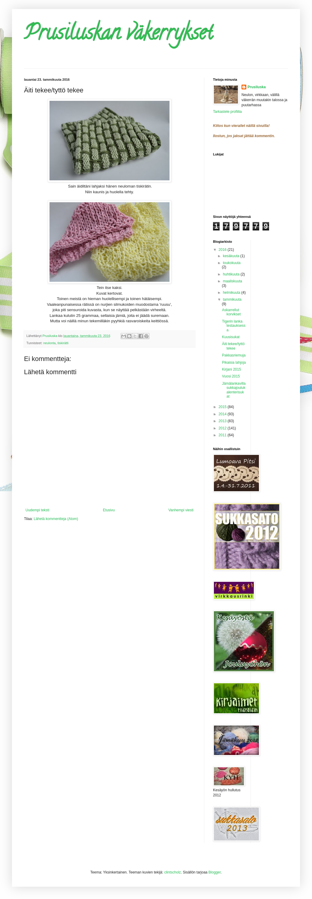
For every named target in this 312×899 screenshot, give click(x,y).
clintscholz (172, 872)
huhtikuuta (232, 274)
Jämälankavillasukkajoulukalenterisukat (234, 389)
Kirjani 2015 (231, 369)
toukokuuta (232, 263)
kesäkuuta (231, 256)
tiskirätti (62, 343)
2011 (223, 435)
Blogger (214, 872)
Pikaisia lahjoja (234, 362)
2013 (223, 421)
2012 (223, 428)
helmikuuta (232, 292)
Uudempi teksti (37, 510)
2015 (223, 407)
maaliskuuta (232, 281)
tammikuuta (232, 299)
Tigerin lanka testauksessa (233, 325)
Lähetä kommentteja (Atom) (56, 519)
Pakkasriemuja (234, 355)
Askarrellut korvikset (231, 312)
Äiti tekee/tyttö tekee (233, 346)
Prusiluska (257, 87)
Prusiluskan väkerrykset (118, 35)
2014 (223, 414)
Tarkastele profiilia (227, 112)
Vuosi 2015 (231, 376)
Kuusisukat (231, 337)
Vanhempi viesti (181, 510)
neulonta (49, 343)
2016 (223, 250)
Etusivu (109, 510)
